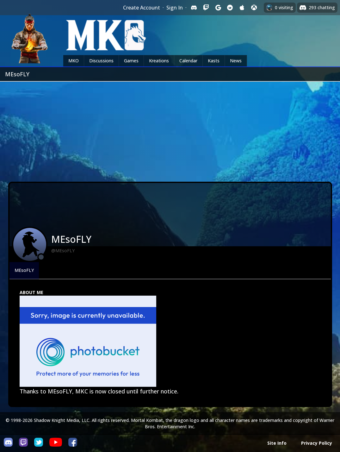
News (236, 61)
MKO (73, 61)
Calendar (188, 61)
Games (131, 61)
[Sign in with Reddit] (230, 7)
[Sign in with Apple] (242, 7)
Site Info (277, 443)
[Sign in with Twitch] (206, 7)
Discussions (101, 61)
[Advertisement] (170, 129)
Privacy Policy (316, 443)
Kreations (159, 61)
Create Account (141, 7)
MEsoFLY (24, 270)
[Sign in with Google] (218, 7)
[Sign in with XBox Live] (254, 7)
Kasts (213, 61)
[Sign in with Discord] (194, 7)
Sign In (174, 7)
